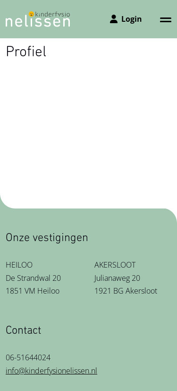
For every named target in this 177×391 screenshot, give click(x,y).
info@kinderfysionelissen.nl (51, 370)
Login (126, 19)
